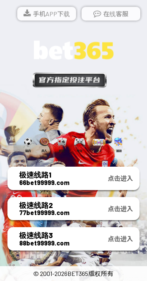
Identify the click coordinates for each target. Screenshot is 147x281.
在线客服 (115, 14)
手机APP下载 (51, 14)
